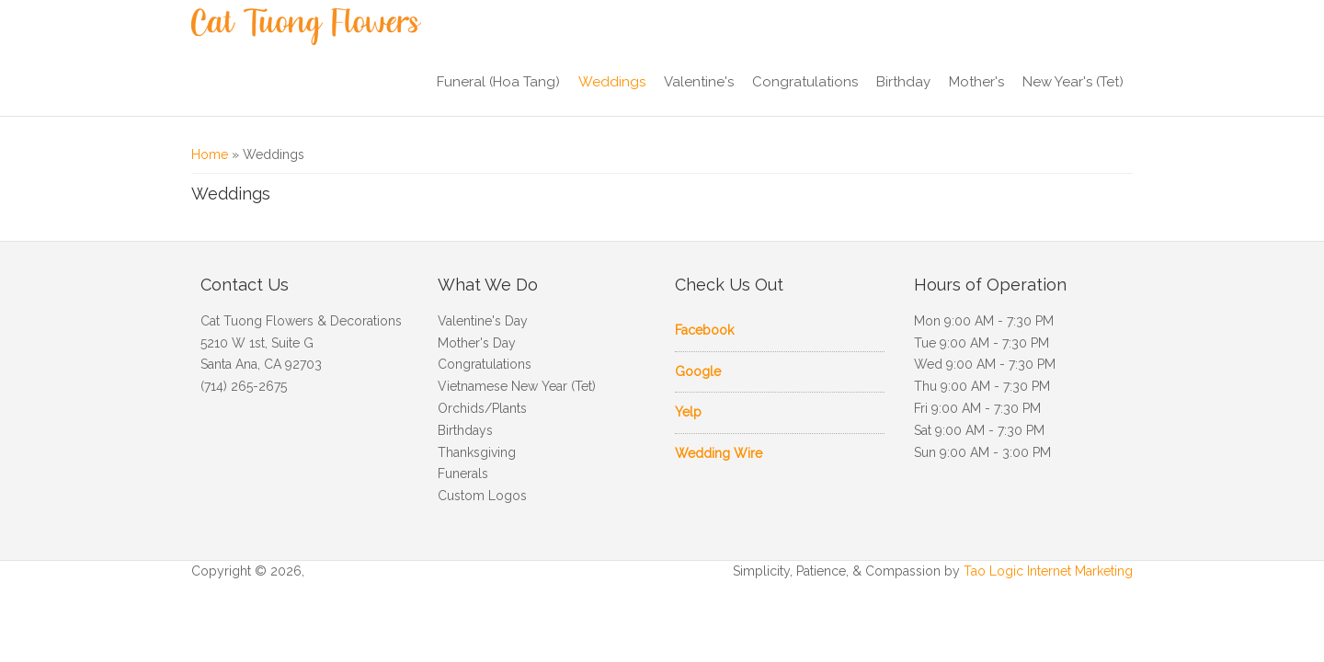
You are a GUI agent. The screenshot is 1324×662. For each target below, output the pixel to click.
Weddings (611, 82)
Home (209, 154)
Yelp (688, 412)
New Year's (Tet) (1073, 82)
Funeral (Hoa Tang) (498, 82)
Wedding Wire (718, 453)
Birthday (903, 82)
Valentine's (699, 82)
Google (698, 371)
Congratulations (805, 82)
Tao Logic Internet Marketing (1048, 571)
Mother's (976, 82)
